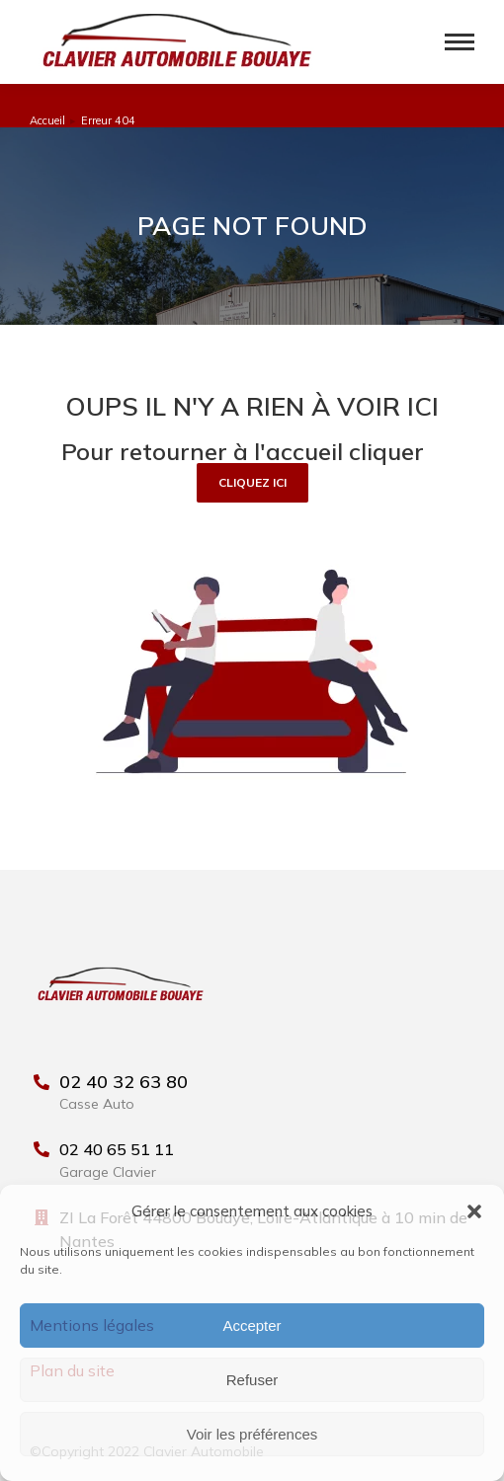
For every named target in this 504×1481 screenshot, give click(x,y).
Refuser (252, 1379)
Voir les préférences (252, 1434)
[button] (474, 1211)
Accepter (251, 1325)
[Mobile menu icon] (459, 42)
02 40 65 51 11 (116, 1149)
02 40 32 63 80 (123, 1081)
